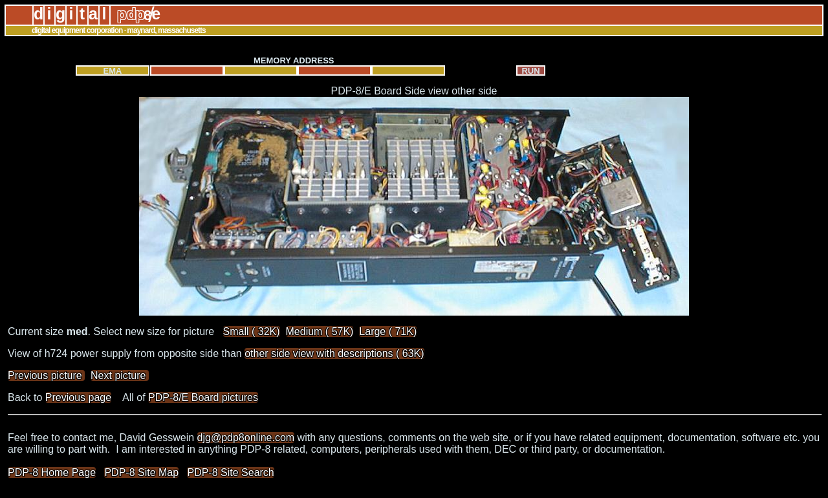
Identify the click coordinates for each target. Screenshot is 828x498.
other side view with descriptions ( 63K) (334, 353)
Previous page (78, 397)
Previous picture (46, 375)
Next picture (120, 375)
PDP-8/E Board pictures (203, 397)
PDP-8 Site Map (141, 472)
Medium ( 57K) (320, 331)
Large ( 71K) (388, 331)
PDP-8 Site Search (230, 472)
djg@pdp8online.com (246, 437)
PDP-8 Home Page (52, 472)
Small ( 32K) (251, 331)
